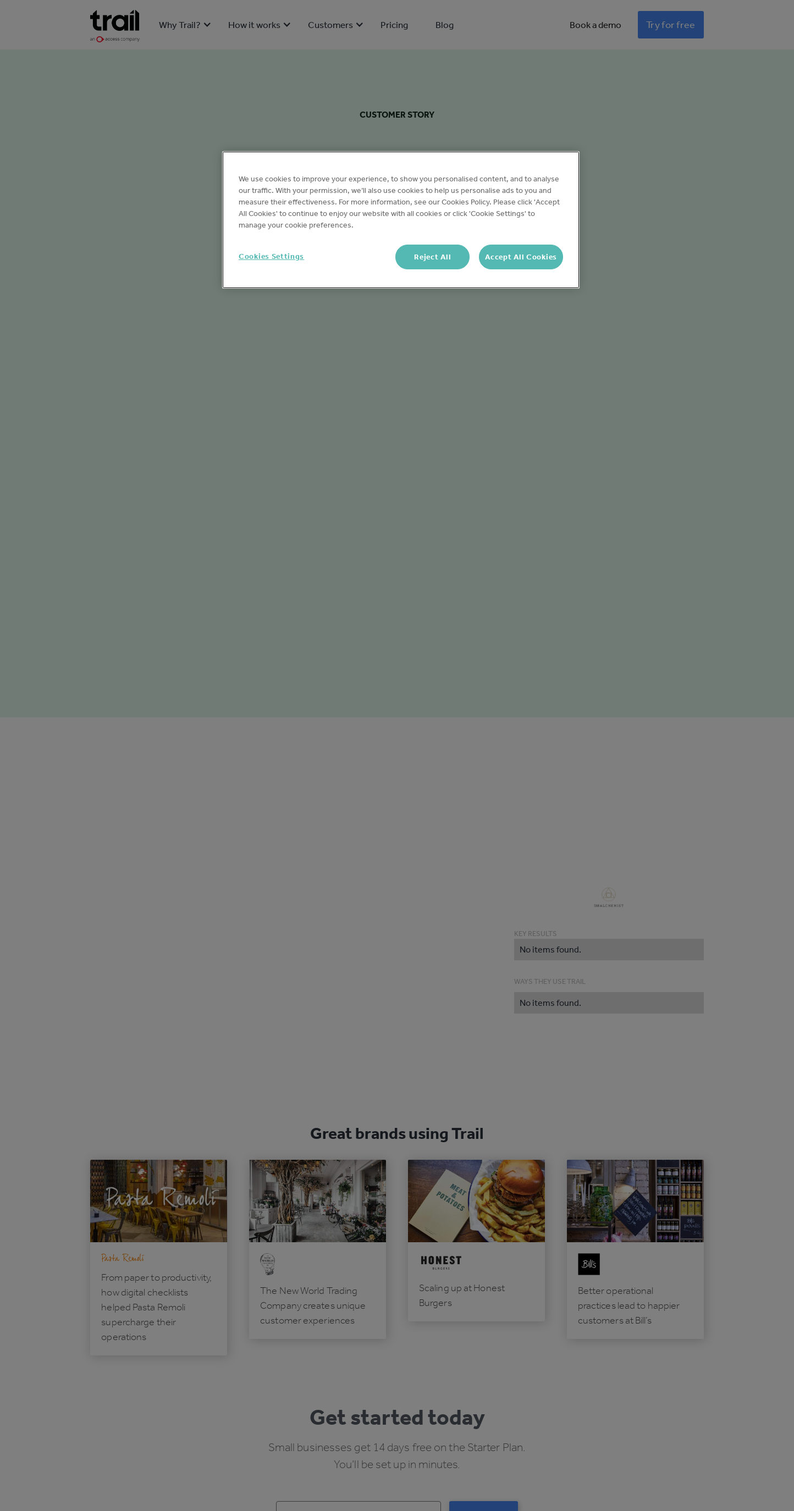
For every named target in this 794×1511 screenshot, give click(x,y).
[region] (401, 220)
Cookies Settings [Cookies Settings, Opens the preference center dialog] (271, 256)
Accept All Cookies (521, 257)
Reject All (432, 257)
